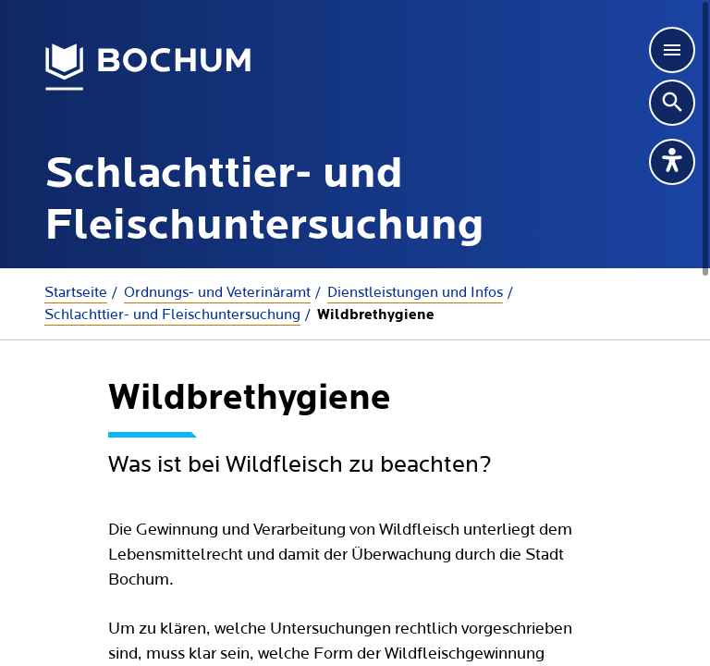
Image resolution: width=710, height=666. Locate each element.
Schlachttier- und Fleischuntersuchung (172, 314)
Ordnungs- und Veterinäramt (217, 292)
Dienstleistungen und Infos (415, 292)
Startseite (75, 292)
